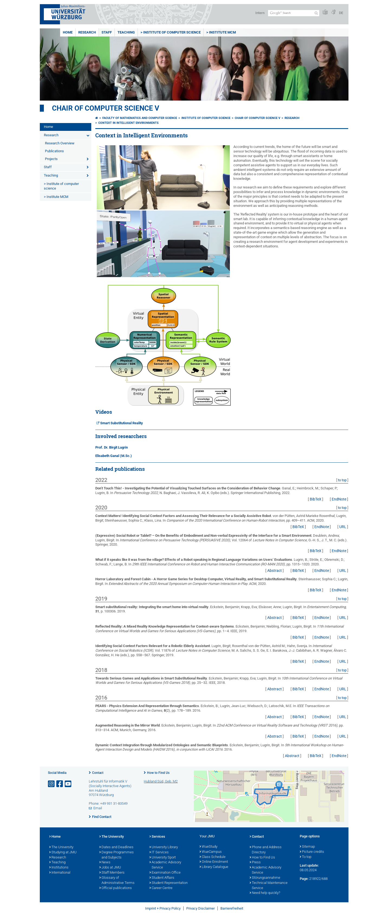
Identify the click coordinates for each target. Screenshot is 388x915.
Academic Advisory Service (165, 865)
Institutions (59, 867)
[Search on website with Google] (293, 13)
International (59, 872)
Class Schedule (213, 857)
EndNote (339, 499)
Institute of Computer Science (205, 118)
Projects (51, 159)
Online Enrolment (214, 862)
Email (97, 808)
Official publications (115, 888)
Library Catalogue (214, 867)
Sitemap (307, 846)
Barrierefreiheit (231, 908)
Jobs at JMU (110, 867)
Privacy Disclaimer (200, 908)
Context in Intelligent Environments (128, 123)
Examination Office (165, 872)
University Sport (162, 857)
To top (305, 857)
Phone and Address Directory (266, 850)
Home (68, 32)
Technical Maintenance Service (269, 886)
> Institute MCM (221, 32)
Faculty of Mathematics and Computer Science (139, 118)
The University (61, 847)
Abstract (274, 570)
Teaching (126, 32)
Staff (107, 32)
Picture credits (312, 852)
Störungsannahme (265, 878)
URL (342, 527)
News (104, 862)
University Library (163, 847)
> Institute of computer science (171, 32)
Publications (54, 151)
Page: (304, 879)
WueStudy (208, 846)
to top (342, 480)
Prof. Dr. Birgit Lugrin (111, 447)
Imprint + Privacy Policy (163, 908)
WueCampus (211, 852)
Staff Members (112, 872)
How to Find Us (158, 773)
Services (157, 836)
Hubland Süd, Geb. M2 (161, 781)
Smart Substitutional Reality (121, 423)
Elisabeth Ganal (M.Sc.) (113, 456)
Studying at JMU (63, 852)
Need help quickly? (265, 893)
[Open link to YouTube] (68, 784)
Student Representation (168, 883)
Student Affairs (161, 878)
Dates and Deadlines (116, 847)
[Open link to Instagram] (52, 784)
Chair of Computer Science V (105, 108)
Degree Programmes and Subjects (116, 855)
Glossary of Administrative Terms (117, 881)
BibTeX (315, 499)
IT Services (159, 852)
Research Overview (59, 143)
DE (341, 13)
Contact (97, 773)
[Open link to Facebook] (60, 784)
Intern (260, 13)
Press (255, 862)
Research (87, 32)
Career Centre (160, 888)
